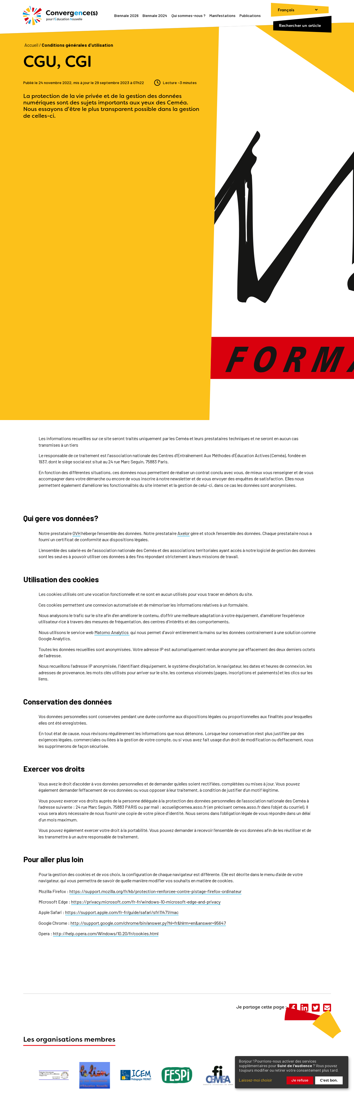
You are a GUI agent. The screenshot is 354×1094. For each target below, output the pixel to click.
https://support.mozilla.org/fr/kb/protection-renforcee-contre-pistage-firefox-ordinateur (155, 891)
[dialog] (291, 1072)
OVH (76, 533)
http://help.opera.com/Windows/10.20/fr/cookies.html (105, 933)
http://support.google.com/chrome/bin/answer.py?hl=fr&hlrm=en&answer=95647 (148, 923)
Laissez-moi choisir (255, 1080)
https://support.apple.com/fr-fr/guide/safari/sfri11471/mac (122, 912)
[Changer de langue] (295, 10)
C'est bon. (329, 1080)
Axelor (183, 533)
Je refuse (299, 1080)
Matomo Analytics (112, 632)
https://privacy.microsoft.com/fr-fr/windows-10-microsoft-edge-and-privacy (146, 901)
